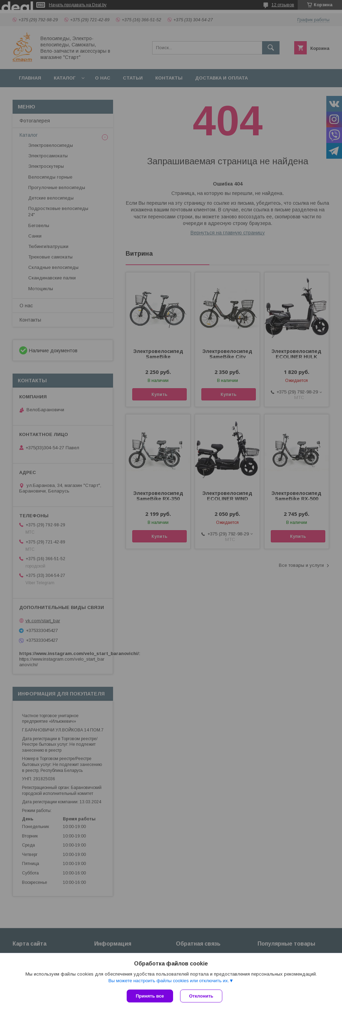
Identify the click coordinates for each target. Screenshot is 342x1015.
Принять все (150, 996)
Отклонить (201, 996)
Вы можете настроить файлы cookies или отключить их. (168, 980)
